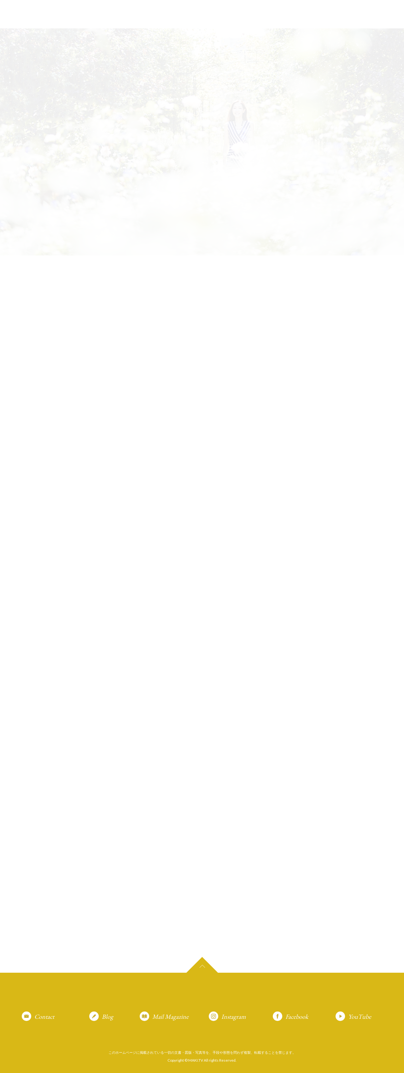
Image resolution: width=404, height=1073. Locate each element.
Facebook (296, 1016)
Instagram (233, 1016)
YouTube (359, 1016)
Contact (44, 1016)
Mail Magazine (170, 1016)
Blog (107, 1016)
